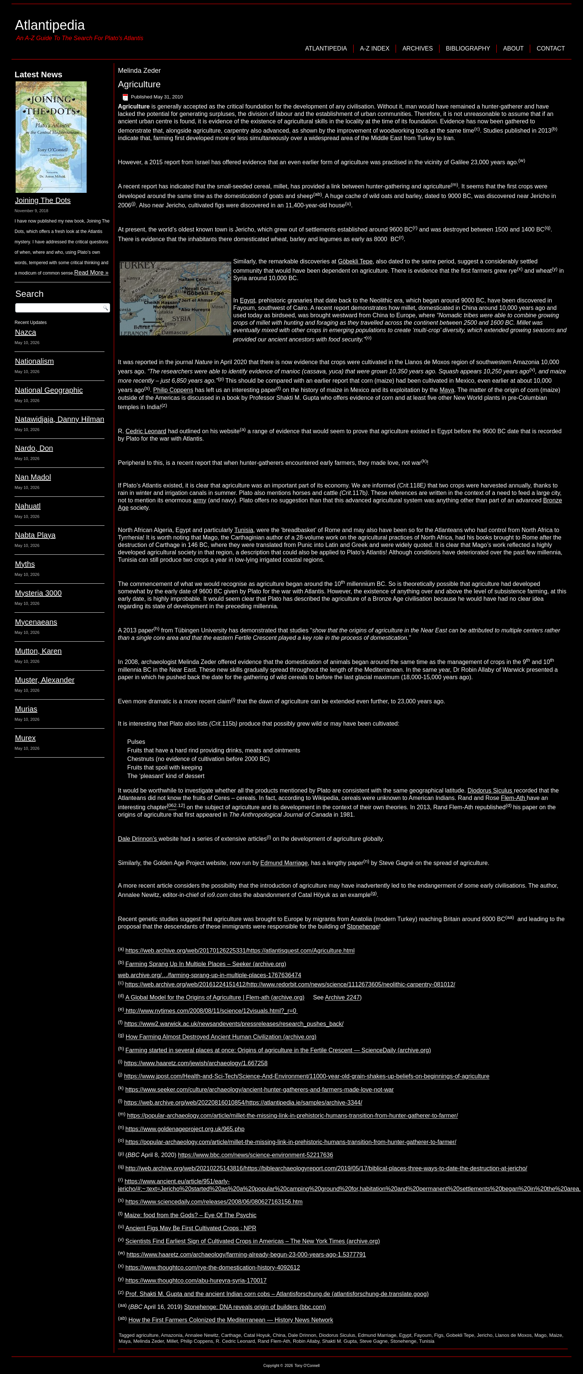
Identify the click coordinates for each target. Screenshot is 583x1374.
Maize (555, 1335)
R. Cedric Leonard (235, 1341)
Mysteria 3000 (38, 593)
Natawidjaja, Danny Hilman (59, 419)
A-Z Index (374, 48)
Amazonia (172, 1335)
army (199, 500)
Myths (25, 564)
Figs (439, 1335)
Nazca (25, 332)
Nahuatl (28, 506)
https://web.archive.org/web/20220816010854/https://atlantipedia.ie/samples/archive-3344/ (243, 1102)
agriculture (147, 1335)
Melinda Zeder (148, 1341)
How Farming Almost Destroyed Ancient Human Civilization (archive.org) (221, 1037)
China (279, 1335)
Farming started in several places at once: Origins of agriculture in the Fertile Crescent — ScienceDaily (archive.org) (278, 1050)
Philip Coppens (173, 390)
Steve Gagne (374, 1341)
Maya (446, 390)
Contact (551, 48)
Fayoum (423, 1335)
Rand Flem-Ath (274, 1341)
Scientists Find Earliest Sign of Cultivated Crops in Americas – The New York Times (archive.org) (252, 1241)
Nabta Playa (35, 535)
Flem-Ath (513, 798)
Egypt (247, 300)
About (513, 48)
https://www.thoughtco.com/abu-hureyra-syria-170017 (196, 1281)
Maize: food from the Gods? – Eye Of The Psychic (190, 1215)
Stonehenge (363, 926)
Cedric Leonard (146, 431)
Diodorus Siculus (490, 790)
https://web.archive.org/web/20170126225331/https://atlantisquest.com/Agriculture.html (239, 951)
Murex (25, 738)
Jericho (485, 1335)
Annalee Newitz (201, 1335)
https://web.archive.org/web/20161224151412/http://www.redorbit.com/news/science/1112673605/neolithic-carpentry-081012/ (290, 984)
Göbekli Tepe (355, 261)
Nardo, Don (34, 448)
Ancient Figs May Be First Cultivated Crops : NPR (190, 1228)
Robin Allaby (306, 1341)
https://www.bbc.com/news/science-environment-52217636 (255, 1155)
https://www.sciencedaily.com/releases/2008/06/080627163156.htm (213, 1202)
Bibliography (468, 48)
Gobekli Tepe (460, 1335)
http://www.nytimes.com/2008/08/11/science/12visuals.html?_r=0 (211, 1011)
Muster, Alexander (44, 680)
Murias (26, 709)
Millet (172, 1341)
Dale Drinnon (302, 1335)
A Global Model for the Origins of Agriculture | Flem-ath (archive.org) (215, 998)
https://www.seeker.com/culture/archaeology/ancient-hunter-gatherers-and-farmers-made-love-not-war (259, 1089)
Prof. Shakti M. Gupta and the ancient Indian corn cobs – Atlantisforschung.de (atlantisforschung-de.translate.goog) (277, 1294)
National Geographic (49, 390)
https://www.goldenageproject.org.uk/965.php (184, 1129)
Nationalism (34, 361)
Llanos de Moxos (513, 1335)
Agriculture (139, 84)
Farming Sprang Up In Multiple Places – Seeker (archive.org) (205, 964)
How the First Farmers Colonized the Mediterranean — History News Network (231, 1320)
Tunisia (243, 530)
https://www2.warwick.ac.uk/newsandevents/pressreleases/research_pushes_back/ (234, 1024)
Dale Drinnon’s (138, 839)
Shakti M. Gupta (339, 1341)
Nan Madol (33, 477)
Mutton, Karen (38, 651)
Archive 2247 (342, 998)
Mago (540, 1335)
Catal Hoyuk (257, 1335)
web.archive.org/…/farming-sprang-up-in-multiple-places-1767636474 (209, 975)
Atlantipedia (50, 25)
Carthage (231, 1335)
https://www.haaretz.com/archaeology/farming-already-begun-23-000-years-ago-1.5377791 (246, 1254)
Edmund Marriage (283, 863)
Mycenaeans (36, 622)
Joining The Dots (43, 200)
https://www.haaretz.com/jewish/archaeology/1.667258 (196, 1063)
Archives (417, 48)
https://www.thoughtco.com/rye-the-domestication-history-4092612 (212, 1267)
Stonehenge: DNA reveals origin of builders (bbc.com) (255, 1307)
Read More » (91, 272)
